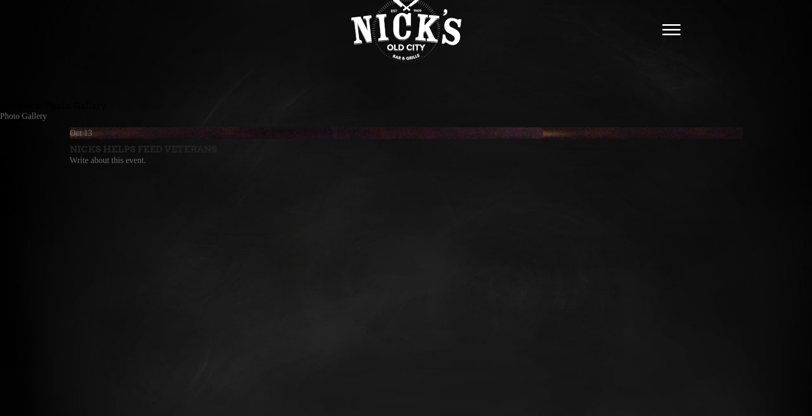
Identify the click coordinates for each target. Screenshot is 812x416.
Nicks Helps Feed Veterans (144, 149)
